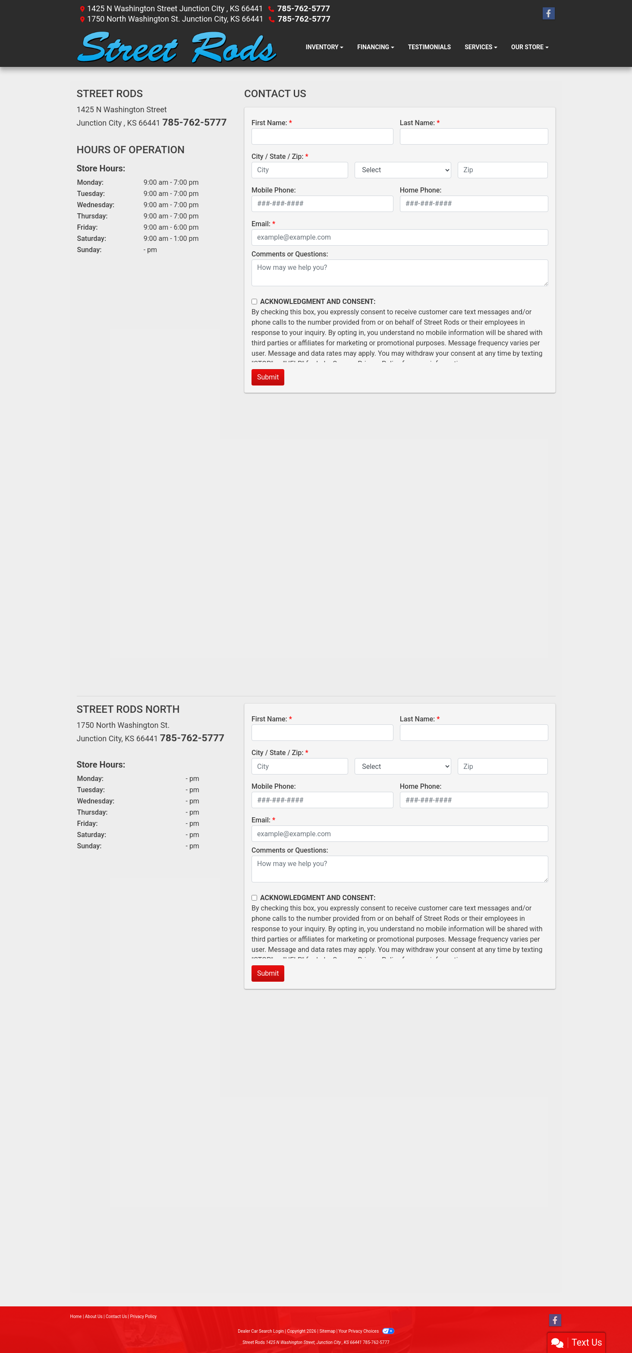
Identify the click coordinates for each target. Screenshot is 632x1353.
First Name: (269, 123)
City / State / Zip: (278, 156)
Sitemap (327, 1331)
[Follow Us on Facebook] (549, 13)
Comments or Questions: (290, 254)
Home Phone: (421, 190)
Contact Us (116, 1316)
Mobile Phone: (274, 190)
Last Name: (417, 123)
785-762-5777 (302, 8)
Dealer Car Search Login (261, 1331)
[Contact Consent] (254, 301)
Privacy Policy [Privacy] (143, 1316)
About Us (94, 1316)
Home (76, 1316)
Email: (261, 224)
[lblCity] (300, 170)
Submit (268, 377)
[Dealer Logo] (177, 47)
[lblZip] (503, 170)
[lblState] (403, 170)
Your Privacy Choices (366, 1331)
